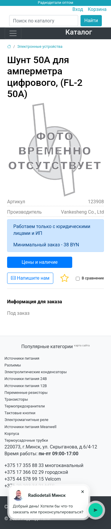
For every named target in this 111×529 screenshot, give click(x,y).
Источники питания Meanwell (30, 427)
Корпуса (11, 433)
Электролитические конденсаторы (35, 372)
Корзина (97, 9)
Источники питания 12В (25, 386)
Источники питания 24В (25, 378)
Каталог (78, 32)
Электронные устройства (39, 46)
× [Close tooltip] (82, 491)
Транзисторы (16, 399)
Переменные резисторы (26, 392)
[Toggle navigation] (13, 33)
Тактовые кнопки (20, 413)
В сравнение (93, 278)
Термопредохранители (24, 406)
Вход (78, 9)
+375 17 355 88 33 (24, 465)
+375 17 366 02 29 (24, 472)
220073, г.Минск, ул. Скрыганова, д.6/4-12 (50, 447)
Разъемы (12, 365)
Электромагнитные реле (26, 419)
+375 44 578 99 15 (24, 479)
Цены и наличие (40, 262)
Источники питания (21, 358)
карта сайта (82, 345)
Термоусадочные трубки (26, 440)
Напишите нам (30, 278)
